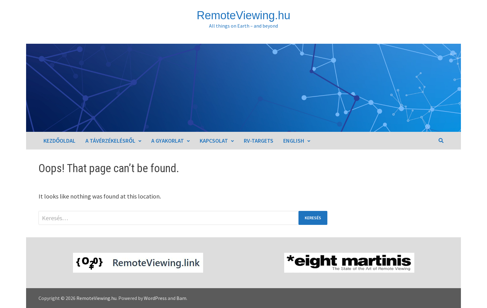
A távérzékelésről (110, 140)
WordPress (155, 298)
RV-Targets (258, 140)
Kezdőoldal (59, 140)
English (293, 140)
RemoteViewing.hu (243, 15)
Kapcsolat (214, 140)
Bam (181, 298)
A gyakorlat (167, 140)
